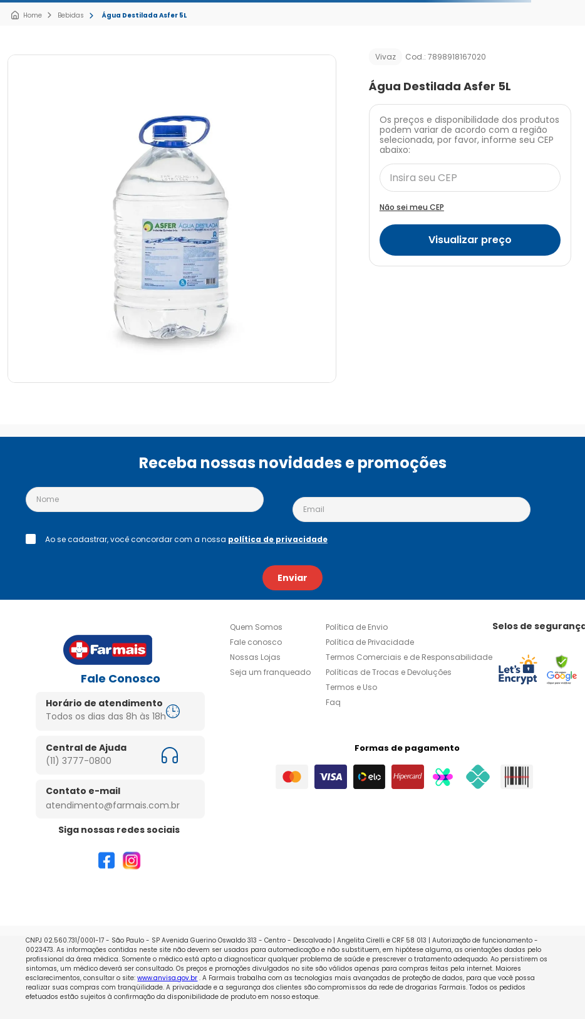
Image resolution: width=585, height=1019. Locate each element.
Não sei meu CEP (412, 207)
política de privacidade (278, 539)
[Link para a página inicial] (26, 16)
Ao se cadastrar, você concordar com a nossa (186, 539)
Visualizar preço (470, 240)
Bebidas (71, 15)
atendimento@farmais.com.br (113, 805)
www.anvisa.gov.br (167, 978)
